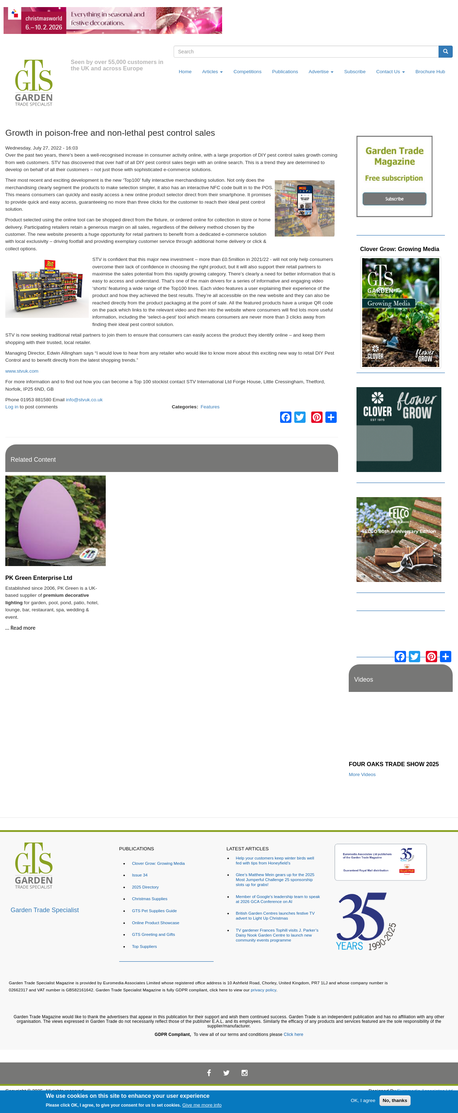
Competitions (247, 71)
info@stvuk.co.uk (84, 399)
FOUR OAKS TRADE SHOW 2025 (394, 764)
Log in (11, 406)
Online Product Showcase (155, 922)
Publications (285, 71)
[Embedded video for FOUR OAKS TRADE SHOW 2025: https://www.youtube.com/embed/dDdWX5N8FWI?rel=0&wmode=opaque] (401, 728)
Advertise (321, 71)
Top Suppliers (144, 946)
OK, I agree (363, 1100)
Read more (23, 627)
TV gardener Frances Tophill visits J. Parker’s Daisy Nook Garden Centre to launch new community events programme (277, 935)
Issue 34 (139, 875)
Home (185, 71)
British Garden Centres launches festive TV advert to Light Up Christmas (275, 915)
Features (210, 406)
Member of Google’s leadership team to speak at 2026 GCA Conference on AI (278, 899)
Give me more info (201, 1105)
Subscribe (354, 71)
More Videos (362, 774)
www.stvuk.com (22, 371)
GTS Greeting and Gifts (153, 934)
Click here (293, 1034)
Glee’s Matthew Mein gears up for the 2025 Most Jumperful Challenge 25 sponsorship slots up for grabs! (275, 879)
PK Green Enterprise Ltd (38, 578)
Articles (212, 71)
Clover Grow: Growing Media (399, 249)
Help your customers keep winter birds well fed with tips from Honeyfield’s (275, 860)
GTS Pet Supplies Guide (154, 910)
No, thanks (395, 1100)
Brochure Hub (430, 71)
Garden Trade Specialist (45, 910)
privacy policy (263, 989)
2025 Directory (145, 887)
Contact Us (390, 71)
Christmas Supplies (149, 898)
